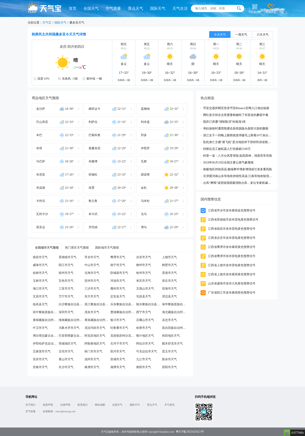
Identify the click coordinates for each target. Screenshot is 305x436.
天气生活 (180, 8)
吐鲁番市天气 (119, 327)
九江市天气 (143, 359)
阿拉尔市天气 (145, 343)
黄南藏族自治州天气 (46, 320)
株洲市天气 (92, 367)
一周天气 (241, 34)
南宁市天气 (117, 265)
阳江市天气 (66, 265)
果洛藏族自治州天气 (97, 320)
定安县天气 (117, 296)
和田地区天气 (171, 335)
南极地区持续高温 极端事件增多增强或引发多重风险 (237, 169)
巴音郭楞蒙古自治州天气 (72, 335)
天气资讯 (169, 404)
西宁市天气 (143, 312)
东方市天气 (92, 296)
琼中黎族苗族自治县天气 (46, 312)
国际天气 (157, 8)
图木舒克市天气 (172, 343)
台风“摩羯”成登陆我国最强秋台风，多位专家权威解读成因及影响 (238, 182)
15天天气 (263, 34)
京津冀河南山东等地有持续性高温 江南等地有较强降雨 (238, 176)
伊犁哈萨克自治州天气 (46, 343)
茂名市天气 (92, 312)
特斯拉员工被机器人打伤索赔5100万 (227, 148)
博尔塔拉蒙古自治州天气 (46, 335)
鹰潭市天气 (117, 257)
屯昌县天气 (143, 296)
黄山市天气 (66, 359)
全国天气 (91, 8)
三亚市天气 (66, 288)
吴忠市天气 (169, 320)
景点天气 (135, 8)
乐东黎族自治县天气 (123, 304)
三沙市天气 (92, 288)
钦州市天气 (143, 272)
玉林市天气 (40, 280)
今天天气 (220, 34)
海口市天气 (40, 288)
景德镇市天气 (67, 257)
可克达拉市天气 (146, 351)
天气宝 (46, 22)
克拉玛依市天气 (95, 327)
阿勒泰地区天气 (95, 343)
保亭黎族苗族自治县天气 (175, 304)
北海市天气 (92, 272)
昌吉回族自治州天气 (175, 327)
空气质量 (113, 8)
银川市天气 (117, 320)
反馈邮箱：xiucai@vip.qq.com (59, 411)
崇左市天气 (169, 280)
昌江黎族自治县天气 (97, 304)
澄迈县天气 (169, 296)
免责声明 (48, 404)
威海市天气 (40, 265)
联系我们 (83, 404)
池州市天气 (92, 359)
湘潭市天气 (117, 367)
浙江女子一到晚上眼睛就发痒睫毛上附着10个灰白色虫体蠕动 (238, 135)
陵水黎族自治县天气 (149, 304)
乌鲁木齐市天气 (69, 327)
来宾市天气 (143, 280)
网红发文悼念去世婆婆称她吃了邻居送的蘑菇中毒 (235, 115)
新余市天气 (169, 359)
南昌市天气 (40, 257)
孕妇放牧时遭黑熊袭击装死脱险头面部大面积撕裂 (235, 128)
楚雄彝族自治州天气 (123, 312)
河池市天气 (117, 280)
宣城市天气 (117, 359)
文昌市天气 (40, 296)
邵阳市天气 (169, 367)
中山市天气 (92, 265)
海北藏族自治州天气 (175, 312)
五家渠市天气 (42, 351)
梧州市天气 (66, 272)
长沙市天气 (66, 367)
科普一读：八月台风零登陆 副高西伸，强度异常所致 (237, 155)
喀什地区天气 (145, 335)
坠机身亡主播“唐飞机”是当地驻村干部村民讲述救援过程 (238, 142)
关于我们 (30, 404)
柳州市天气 (143, 265)
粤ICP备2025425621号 (190, 431)
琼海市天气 (169, 288)
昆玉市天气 (169, 351)
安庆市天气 (40, 359)
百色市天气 (66, 280)
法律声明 (65, 404)
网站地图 (100, 404)
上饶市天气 (169, 257)
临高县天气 (40, 304)
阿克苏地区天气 (95, 335)
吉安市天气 (143, 257)
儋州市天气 (117, 288)
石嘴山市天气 (145, 320)
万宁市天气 (66, 296)
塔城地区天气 (67, 343)
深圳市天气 (66, 312)
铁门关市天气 (93, 351)
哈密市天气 (143, 327)
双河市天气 (117, 351)
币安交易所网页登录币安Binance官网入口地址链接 (236, 108)
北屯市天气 (66, 351)
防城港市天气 (119, 272)
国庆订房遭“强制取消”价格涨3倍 (224, 121)
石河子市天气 (119, 343)
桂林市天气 (40, 272)
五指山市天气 (145, 288)
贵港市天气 (169, 272)
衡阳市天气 (143, 367)
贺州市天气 (92, 280)
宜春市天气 (40, 367)
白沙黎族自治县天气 (72, 304)
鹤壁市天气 (169, 265)
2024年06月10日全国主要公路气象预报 (228, 162)
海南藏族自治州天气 (72, 320)
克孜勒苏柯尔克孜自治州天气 (123, 335)
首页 (72, 8)
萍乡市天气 (92, 257)
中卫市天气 (40, 327)
